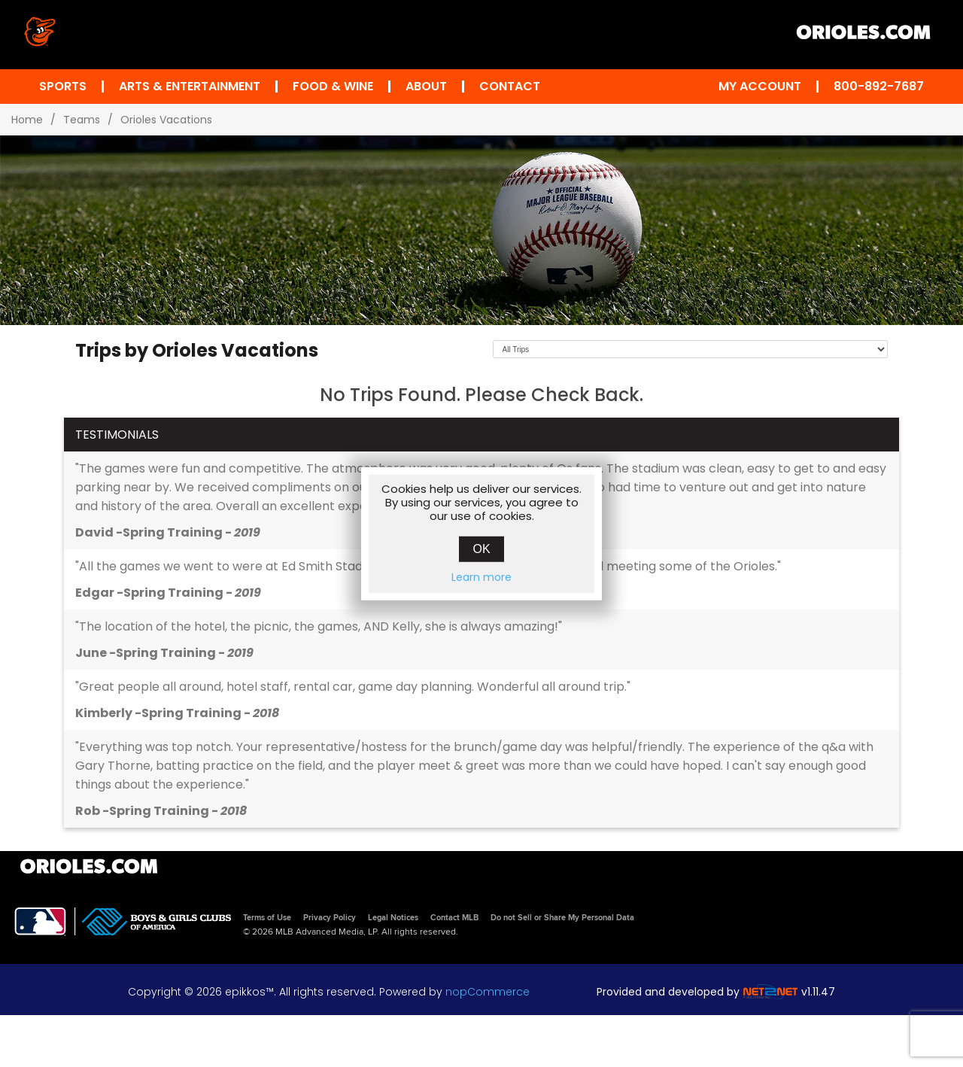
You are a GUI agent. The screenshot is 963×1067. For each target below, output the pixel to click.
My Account (759, 87)
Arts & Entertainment (189, 87)
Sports (63, 87)
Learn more (481, 576)
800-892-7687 (879, 87)
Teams (81, 119)
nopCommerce (487, 991)
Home (27, 119)
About (426, 87)
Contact (509, 87)
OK (481, 548)
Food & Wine (333, 87)
